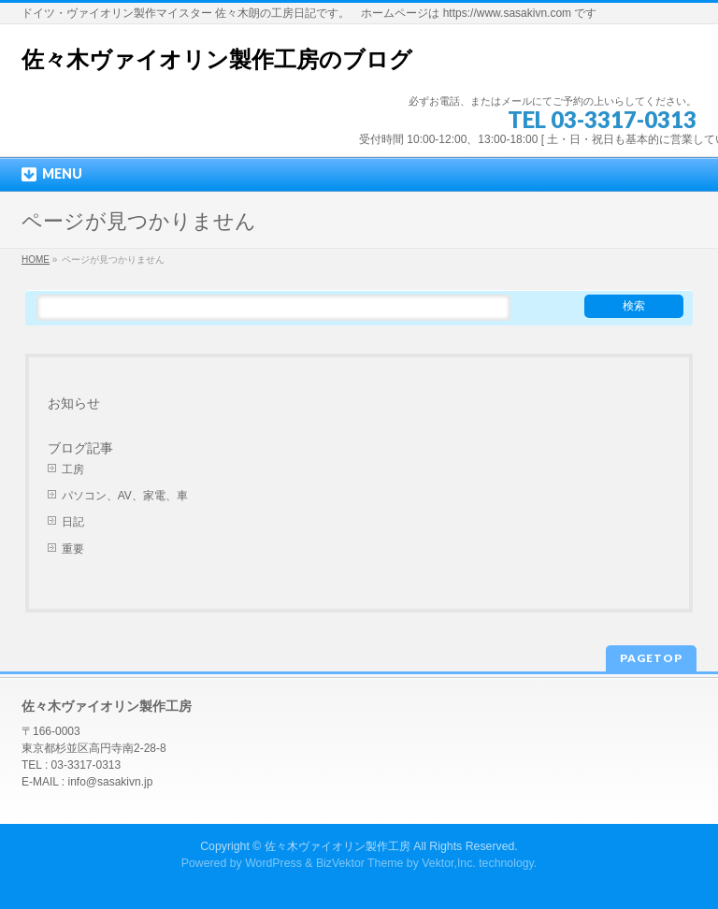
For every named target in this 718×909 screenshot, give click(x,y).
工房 (73, 469)
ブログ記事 (80, 447)
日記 (73, 521)
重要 (73, 549)
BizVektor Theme (360, 863)
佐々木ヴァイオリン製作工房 (337, 846)
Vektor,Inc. (449, 863)
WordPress (273, 863)
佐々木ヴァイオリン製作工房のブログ (217, 59)
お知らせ (74, 403)
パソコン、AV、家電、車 (125, 495)
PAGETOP (651, 658)
